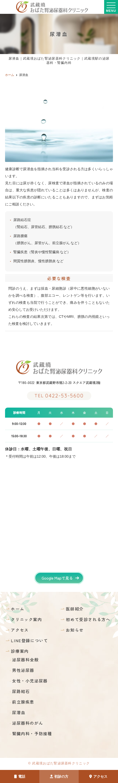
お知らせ (74, 630)
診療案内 (19, 651)
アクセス (98, 776)
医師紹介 (74, 609)
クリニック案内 (26, 619)
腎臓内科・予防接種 (32, 733)
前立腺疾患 (23, 702)
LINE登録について (29, 640)
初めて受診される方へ (88, 619)
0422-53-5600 (59, 396)
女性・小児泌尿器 (30, 681)
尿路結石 (21, 691)
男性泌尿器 (23, 670)
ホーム (17, 609)
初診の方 (59, 776)
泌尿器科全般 (25, 660)
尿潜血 (18, 712)
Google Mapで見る (57, 578)
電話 (19, 776)
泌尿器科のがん (27, 723)
